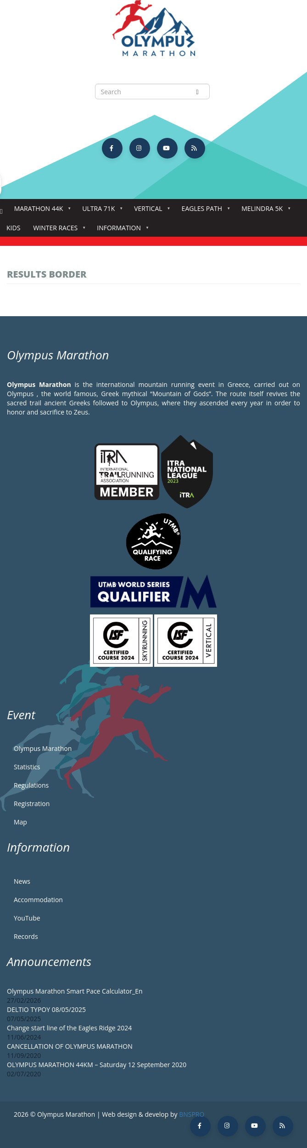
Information (120, 230)
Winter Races (57, 230)
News (22, 881)
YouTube (27, 918)
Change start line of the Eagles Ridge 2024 (69, 1027)
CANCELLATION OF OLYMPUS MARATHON (70, 1046)
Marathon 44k (40, 211)
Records (26, 936)
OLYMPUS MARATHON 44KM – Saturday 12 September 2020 (96, 1064)
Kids (13, 227)
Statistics (27, 766)
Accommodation (38, 899)
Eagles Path (204, 211)
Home (1, 211)
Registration (32, 803)
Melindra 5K (264, 211)
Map (20, 822)
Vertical (150, 211)
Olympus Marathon (43, 748)
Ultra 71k (100, 211)
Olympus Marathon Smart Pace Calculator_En (75, 991)
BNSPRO (191, 1114)
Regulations (31, 785)
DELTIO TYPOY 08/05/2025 (46, 1009)
